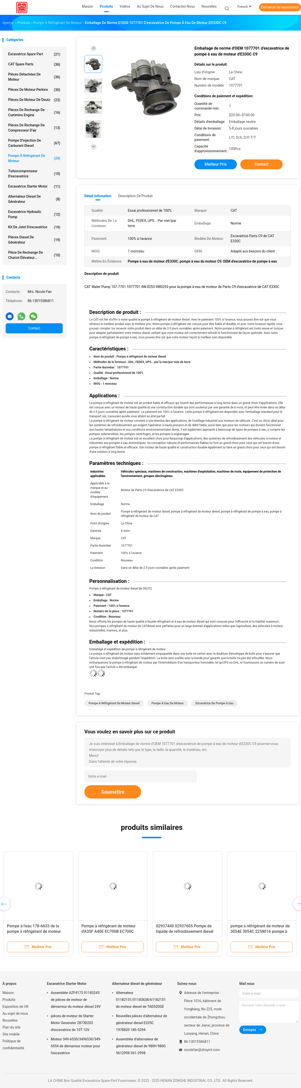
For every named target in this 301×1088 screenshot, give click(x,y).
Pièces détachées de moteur (34, 76)
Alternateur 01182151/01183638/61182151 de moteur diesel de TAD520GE (141, 1000)
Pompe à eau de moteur (167, 703)
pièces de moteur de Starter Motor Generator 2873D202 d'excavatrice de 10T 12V (72, 1023)
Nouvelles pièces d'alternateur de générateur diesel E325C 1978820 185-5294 (141, 1023)
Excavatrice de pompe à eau (214, 703)
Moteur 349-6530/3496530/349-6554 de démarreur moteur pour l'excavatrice (76, 1046)
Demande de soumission (280, 7)
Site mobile (11, 1034)
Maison (8, 993)
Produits (8, 1000)
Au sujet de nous (15, 1013)
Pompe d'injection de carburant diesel (34, 143)
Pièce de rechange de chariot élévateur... (34, 255)
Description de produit (135, 196)
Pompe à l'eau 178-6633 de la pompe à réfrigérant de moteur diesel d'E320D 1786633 (34, 931)
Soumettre (112, 792)
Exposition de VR (15, 1007)
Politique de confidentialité (13, 1044)
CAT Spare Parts (34, 64)
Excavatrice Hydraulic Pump (34, 214)
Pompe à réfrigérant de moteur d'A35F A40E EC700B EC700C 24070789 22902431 (108, 931)
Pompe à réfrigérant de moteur (34, 158)
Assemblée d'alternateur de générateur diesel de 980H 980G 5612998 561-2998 (141, 1046)
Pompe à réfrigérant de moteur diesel (114, 703)
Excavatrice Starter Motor (34, 186)
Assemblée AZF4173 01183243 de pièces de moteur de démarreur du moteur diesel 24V (76, 1000)
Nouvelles (10, 1020)
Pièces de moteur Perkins (34, 89)
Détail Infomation (97, 196)
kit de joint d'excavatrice (34, 227)
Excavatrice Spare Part (34, 54)
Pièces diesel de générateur (34, 239)
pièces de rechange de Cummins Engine (34, 112)
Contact (34, 328)
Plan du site (11, 1027)
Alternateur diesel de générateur (34, 199)
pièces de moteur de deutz (34, 99)
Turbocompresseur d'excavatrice (34, 173)
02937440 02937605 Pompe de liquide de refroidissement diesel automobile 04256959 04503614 (185, 931)
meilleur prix (216, 164)
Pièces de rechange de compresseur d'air (34, 127)
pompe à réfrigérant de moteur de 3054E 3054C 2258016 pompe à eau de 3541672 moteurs (260, 931)
